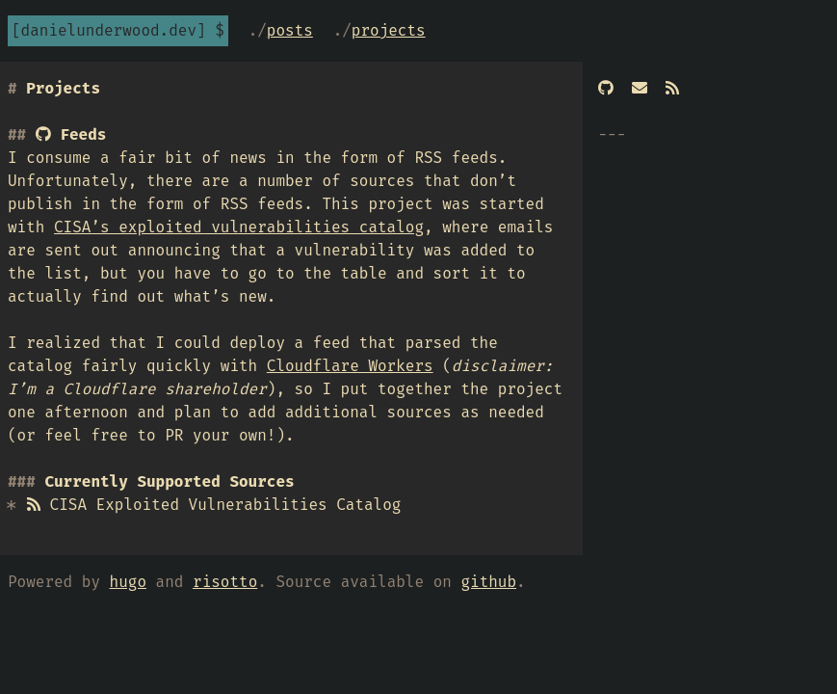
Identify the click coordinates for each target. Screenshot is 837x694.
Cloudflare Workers (350, 366)
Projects (389, 30)
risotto (225, 582)
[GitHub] (606, 88)
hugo (128, 582)
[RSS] (672, 88)
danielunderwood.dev (108, 30)
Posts (290, 30)
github (488, 582)
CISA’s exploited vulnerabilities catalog (239, 227)
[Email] (639, 88)
